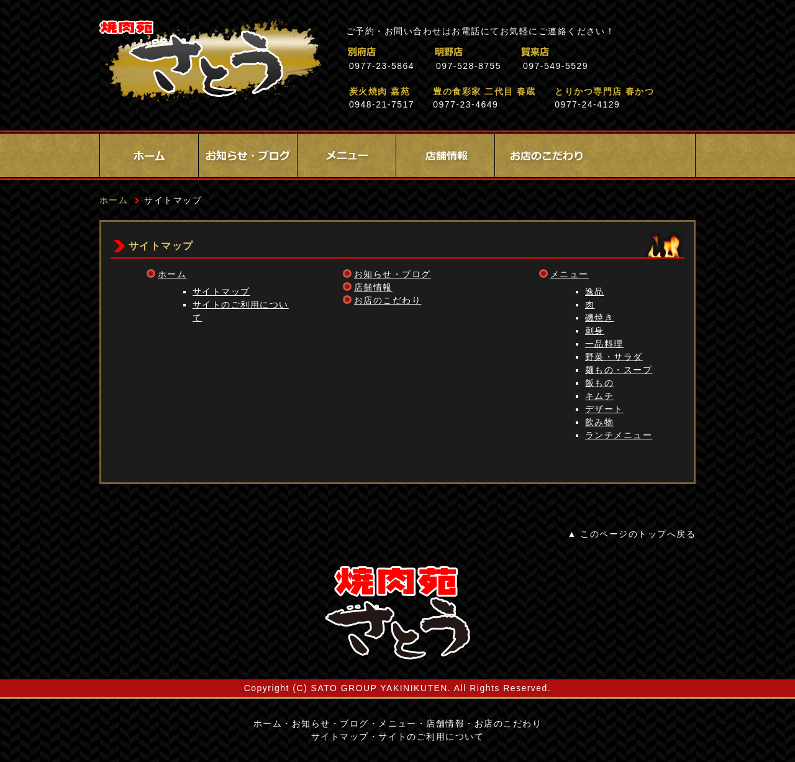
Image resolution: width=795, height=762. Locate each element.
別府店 (416, 52)
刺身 (594, 331)
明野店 (503, 52)
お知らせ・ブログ (248, 155)
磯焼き (599, 318)
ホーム (149, 155)
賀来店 (590, 52)
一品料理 (604, 344)
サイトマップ (221, 291)
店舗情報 (445, 155)
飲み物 (599, 422)
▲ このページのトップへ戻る (632, 534)
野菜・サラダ (614, 357)
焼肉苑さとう (210, 62)
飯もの (599, 383)
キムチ (599, 396)
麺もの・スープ (618, 370)
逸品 (594, 291)
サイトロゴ (397, 613)
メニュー (347, 155)
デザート (604, 409)
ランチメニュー (618, 435)
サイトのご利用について (431, 736)
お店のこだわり (544, 155)
